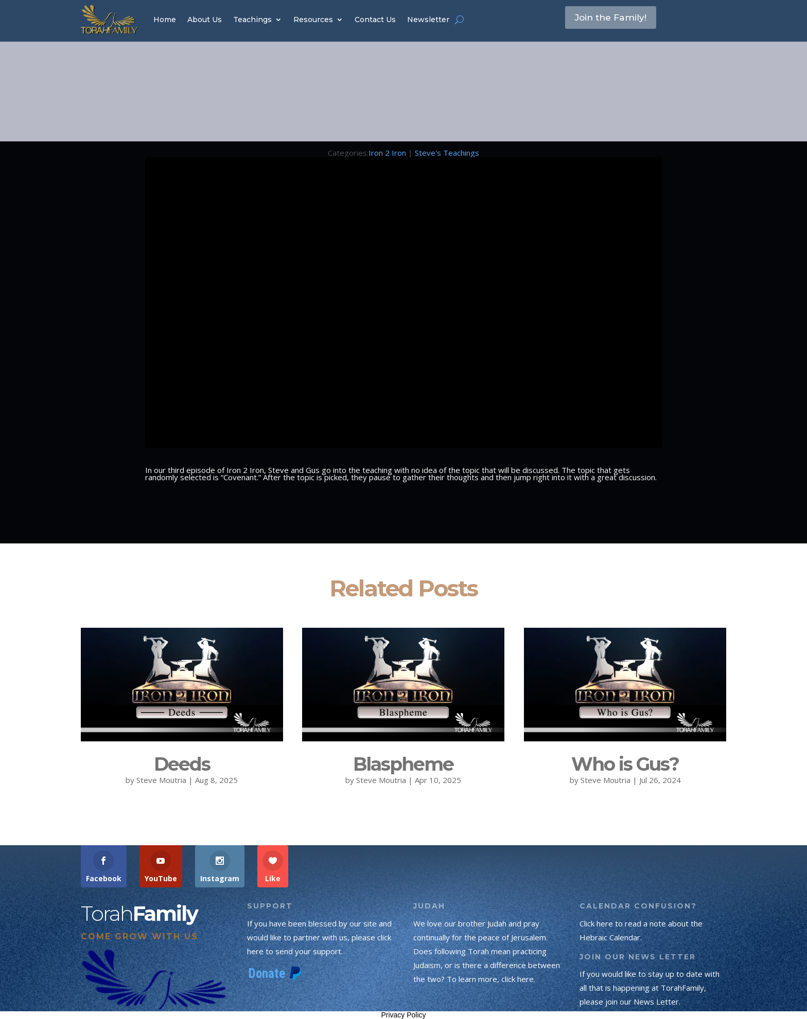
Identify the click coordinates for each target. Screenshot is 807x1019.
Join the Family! (618, 19)
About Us (204, 19)
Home (164, 19)
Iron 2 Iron (387, 153)
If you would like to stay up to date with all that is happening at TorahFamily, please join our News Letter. (650, 988)
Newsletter (428, 19)
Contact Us (375, 19)
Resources (313, 19)
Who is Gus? (625, 764)
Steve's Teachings (447, 153)
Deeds (182, 764)
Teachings (252, 19)
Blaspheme (403, 764)
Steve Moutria (161, 780)
